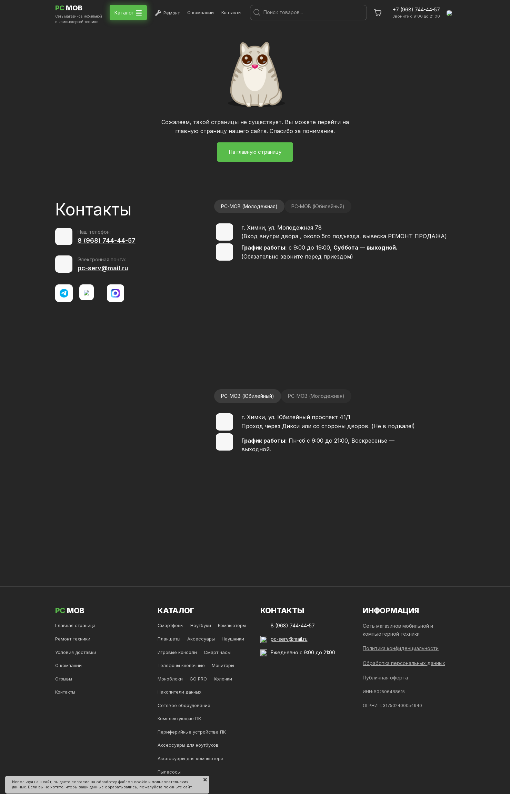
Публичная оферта (385, 677)
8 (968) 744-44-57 (107, 240)
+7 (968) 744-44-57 (416, 9)
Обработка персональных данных (404, 663)
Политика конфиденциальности (401, 648)
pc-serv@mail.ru (103, 268)
